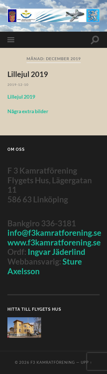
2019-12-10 (18, 84)
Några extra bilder (27, 111)
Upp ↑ (86, 362)
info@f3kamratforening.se (54, 232)
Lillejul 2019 (27, 74)
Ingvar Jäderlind (56, 252)
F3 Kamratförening (53, 362)
